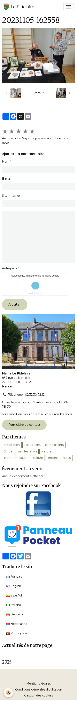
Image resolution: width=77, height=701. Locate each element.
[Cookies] (8, 692)
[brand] (18, 6)
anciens (52, 458)
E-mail (6, 178)
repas (67, 458)
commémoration (16, 458)
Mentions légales (38, 683)
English (13, 586)
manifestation (27, 451)
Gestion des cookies (38, 695)
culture (38, 458)
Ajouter (14, 304)
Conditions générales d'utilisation (38, 689)
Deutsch (14, 614)
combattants (54, 445)
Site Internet (11, 196)
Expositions (32, 445)
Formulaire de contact (24, 425)
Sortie (8, 451)
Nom (5, 161)
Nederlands (16, 624)
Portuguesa (17, 633)
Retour (38, 93)
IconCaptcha (34, 294)
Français (14, 576)
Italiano (13, 605)
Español (14, 595)
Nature (46, 451)
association (12, 445)
